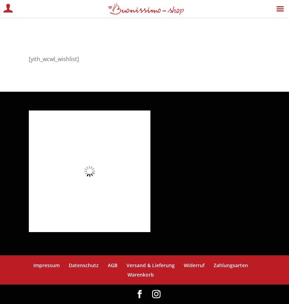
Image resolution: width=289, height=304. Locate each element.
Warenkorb (140, 274)
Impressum (46, 265)
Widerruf (194, 265)
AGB (112, 265)
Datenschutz (84, 265)
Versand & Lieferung (150, 265)
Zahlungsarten (231, 265)
